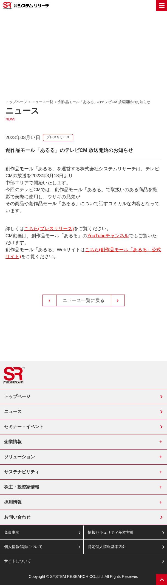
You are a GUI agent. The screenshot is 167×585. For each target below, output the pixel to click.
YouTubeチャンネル (108, 235)
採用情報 (13, 502)
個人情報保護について (23, 546)
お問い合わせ (17, 517)
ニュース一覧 (42, 102)
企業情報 (13, 441)
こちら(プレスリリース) (49, 228)
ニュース (13, 411)
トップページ (16, 102)
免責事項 (11, 532)
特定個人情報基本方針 (107, 546)
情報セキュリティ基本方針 (111, 532)
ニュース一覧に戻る (83, 300)
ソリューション (19, 456)
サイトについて (17, 561)
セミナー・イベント (24, 426)
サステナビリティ (21, 472)
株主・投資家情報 (21, 487)
